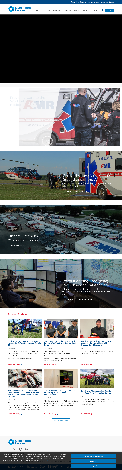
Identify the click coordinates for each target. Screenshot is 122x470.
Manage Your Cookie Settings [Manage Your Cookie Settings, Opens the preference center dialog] (93, 456)
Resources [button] (57, 10)
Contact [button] (95, 10)
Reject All (93, 461)
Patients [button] (77, 10)
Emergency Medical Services (76, 191)
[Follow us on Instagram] (20, 450)
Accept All (93, 466)
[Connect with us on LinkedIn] (26, 450)
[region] (61, 461)
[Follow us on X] (14, 450)
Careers (110, 10)
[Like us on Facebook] (9, 450)
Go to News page (61, 421)
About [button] (37, 10)
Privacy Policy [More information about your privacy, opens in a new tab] (45, 460)
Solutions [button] (46, 10)
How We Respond (18, 245)
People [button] (86, 10)
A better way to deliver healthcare (78, 299)
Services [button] (67, 10)
